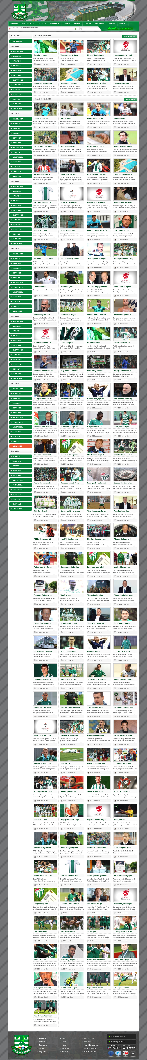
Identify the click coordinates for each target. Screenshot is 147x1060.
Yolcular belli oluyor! (68, 315)
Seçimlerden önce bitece (123, 483)
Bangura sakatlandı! (95, 427)
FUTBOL (77, 24)
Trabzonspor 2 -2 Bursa (69, 55)
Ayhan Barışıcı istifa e (42, 315)
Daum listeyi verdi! (68, 146)
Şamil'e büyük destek (95, 371)
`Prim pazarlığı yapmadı (123, 960)
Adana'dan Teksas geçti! (43, 83)
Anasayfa (42, 1038)
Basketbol (65, 1048)
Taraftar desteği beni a (122, 315)
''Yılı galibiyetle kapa (121, 230)
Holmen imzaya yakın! (95, 399)
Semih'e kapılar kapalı (69, 988)
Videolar (42, 1048)
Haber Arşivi (130, 99)
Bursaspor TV (89, 1038)
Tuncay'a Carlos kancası (123, 146)
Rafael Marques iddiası (96, 735)
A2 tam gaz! (91, 932)
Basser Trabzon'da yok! (43, 707)
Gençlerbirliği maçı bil (42, 904)
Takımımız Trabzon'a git (43, 595)
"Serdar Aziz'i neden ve (42, 623)
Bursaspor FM (89, 1042)
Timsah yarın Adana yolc (43, 1016)
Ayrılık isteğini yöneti (68, 230)
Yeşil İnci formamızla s (42, 202)
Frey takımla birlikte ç (122, 651)
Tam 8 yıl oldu (66, 595)
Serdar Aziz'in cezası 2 (95, 791)
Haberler (42, 1042)
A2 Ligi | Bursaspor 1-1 (42, 539)
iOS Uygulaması (90, 1048)
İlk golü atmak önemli (69, 623)
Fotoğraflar (43, 1045)
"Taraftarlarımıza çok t (95, 455)
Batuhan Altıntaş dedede (70, 258)
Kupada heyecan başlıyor (123, 904)
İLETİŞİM (122, 24)
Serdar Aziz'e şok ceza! (42, 848)
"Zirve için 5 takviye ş (95, 904)
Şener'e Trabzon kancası (96, 315)
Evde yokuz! (65, 763)
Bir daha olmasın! (40, 55)
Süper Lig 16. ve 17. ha (42, 735)
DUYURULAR (54, 24)
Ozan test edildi (40, 287)
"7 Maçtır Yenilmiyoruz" (43, 399)
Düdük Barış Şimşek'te (69, 848)
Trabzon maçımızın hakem (70, 707)
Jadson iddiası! (120, 118)
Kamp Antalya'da (67, 343)
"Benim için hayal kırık (122, 539)
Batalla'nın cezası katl (122, 343)
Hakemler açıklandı (68, 287)
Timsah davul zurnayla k (123, 202)
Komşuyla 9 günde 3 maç (123, 258)
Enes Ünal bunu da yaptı (123, 455)
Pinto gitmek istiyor (121, 427)
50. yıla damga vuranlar (69, 371)
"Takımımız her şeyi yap (123, 763)
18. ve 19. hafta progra (69, 202)
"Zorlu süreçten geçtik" (69, 174)
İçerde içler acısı (40, 960)
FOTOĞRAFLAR (28, 24)
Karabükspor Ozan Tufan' (43, 258)
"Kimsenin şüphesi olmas (123, 595)
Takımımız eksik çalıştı (69, 679)
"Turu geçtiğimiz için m (122, 848)
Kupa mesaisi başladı (95, 988)
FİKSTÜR (67, 24)
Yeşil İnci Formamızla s (122, 567)
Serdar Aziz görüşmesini (70, 427)
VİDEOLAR (42, 24)
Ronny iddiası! (119, 820)
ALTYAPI (88, 24)
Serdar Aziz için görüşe (42, 763)
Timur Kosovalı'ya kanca (96, 511)
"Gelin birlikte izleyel (95, 707)
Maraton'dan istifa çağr (96, 55)
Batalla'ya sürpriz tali (95, 118)
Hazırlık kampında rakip (43, 146)
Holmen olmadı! (67, 118)
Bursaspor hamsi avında (43, 651)
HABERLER (14, 24)
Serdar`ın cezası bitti (68, 651)
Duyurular (42, 1052)
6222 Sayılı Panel (40, 511)
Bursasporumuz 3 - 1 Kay (70, 399)
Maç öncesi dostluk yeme (97, 539)
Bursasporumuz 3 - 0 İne (96, 83)
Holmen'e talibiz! (93, 651)
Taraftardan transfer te (42, 483)
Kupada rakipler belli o (42, 343)
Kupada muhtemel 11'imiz (70, 511)
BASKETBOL (99, 24)
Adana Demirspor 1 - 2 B (43, 876)
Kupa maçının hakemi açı (70, 567)
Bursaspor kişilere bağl (42, 988)
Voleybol (65, 1052)
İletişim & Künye (90, 1052)
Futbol (64, 1042)
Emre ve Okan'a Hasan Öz (97, 230)
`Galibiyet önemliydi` (122, 988)
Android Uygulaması (91, 1045)
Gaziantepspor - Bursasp (96, 174)
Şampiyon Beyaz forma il (96, 483)
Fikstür (64, 1038)
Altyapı (64, 1045)
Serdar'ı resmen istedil (42, 455)
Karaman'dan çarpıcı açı (123, 399)
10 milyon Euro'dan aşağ (96, 679)
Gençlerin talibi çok (41, 118)
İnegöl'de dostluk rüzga (69, 539)
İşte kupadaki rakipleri (122, 287)
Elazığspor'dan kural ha (123, 932)
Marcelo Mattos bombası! (123, 679)
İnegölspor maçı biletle (96, 567)
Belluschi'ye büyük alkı (96, 763)
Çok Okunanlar (129, 36)
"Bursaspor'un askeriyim (96, 258)
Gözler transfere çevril (95, 146)
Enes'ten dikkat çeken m (70, 904)
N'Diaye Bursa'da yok (42, 174)
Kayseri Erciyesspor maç (70, 455)
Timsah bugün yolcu (95, 595)
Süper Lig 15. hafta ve (122, 791)
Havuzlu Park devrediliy (69, 83)
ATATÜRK (111, 24)
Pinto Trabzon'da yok (122, 623)
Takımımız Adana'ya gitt (123, 876)
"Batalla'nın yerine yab (95, 623)
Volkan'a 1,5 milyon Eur (69, 960)
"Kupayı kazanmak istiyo (70, 820)
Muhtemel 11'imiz (40, 230)
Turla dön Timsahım (68, 932)
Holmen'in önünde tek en (43, 371)
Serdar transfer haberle (96, 960)
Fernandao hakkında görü (124, 707)
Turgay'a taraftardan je (122, 371)
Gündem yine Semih (68, 791)
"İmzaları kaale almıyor (122, 83)
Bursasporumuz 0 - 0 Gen (43, 791)
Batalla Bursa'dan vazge (123, 735)
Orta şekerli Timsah (41, 932)
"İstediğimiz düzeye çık (42, 679)
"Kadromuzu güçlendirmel (97, 287)
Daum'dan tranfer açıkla (43, 427)
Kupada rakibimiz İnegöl (123, 55)
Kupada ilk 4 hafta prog (96, 202)
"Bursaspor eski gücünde (97, 876)
